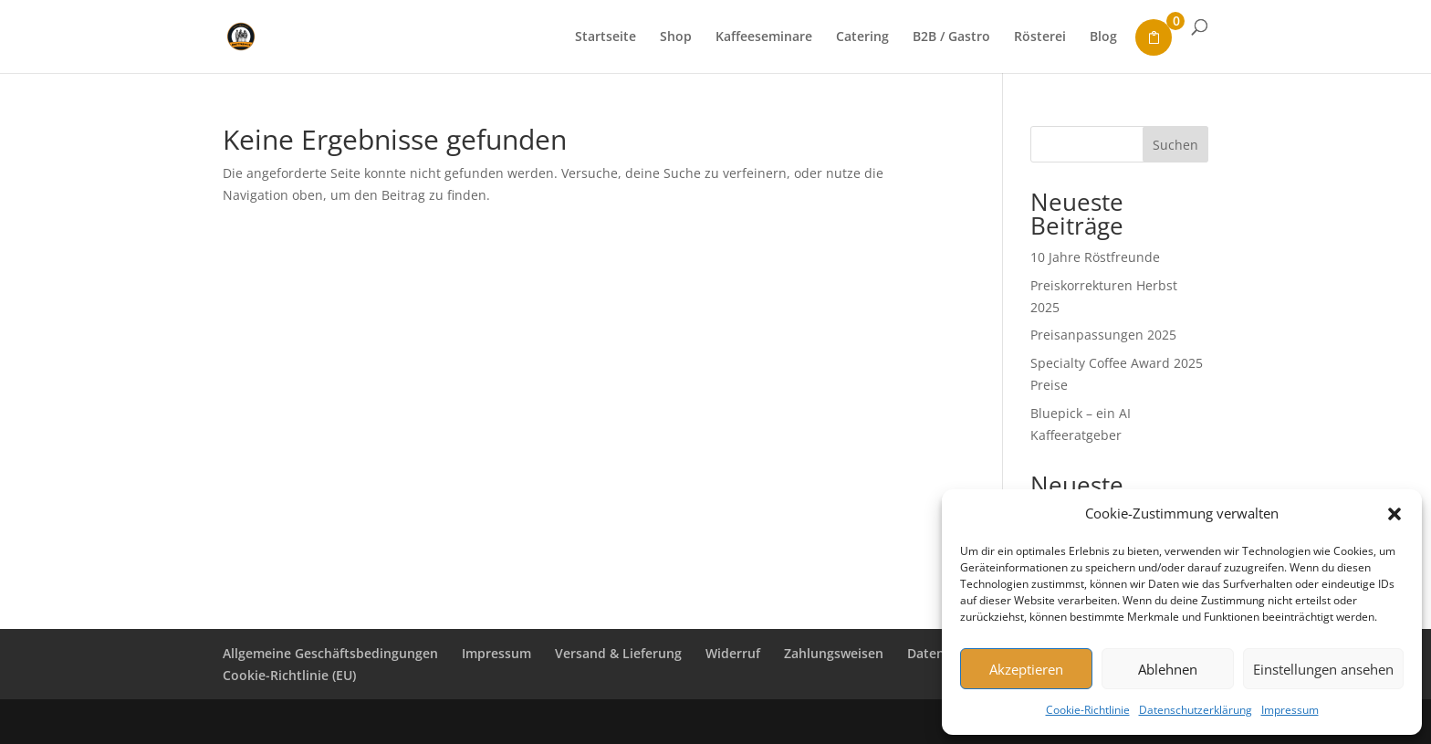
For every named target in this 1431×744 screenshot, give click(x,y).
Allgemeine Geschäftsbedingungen (330, 653)
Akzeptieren (1026, 669)
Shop (676, 37)
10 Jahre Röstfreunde (1095, 257)
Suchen (1175, 144)
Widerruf (732, 653)
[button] (1394, 514)
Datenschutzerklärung (1195, 710)
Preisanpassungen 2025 (1103, 334)
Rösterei (1040, 37)
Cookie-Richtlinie (1088, 710)
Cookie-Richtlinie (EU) (289, 675)
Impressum (1290, 710)
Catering (862, 37)
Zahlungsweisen (833, 653)
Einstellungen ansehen (1323, 669)
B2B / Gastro (951, 37)
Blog (1103, 37)
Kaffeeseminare (764, 37)
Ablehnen (1167, 669)
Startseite (605, 37)
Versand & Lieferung (618, 653)
